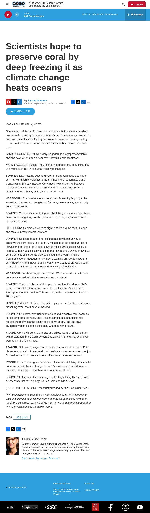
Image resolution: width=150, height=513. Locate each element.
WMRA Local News (62, 484)
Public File (89, 484)
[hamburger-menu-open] (7, 4)
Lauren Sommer (37, 100)
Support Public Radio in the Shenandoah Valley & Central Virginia (66, 491)
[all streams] (135, 15)
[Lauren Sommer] (12, 446)
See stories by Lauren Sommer (41, 458)
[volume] (16, 14)
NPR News (22, 417)
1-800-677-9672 (91, 490)
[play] (8, 14)
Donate (138, 4)
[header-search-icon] (123, 4)
